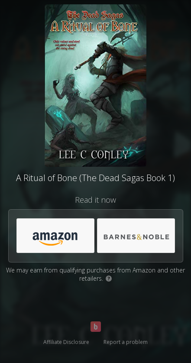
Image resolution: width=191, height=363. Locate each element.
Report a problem (126, 342)
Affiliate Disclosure (66, 342)
